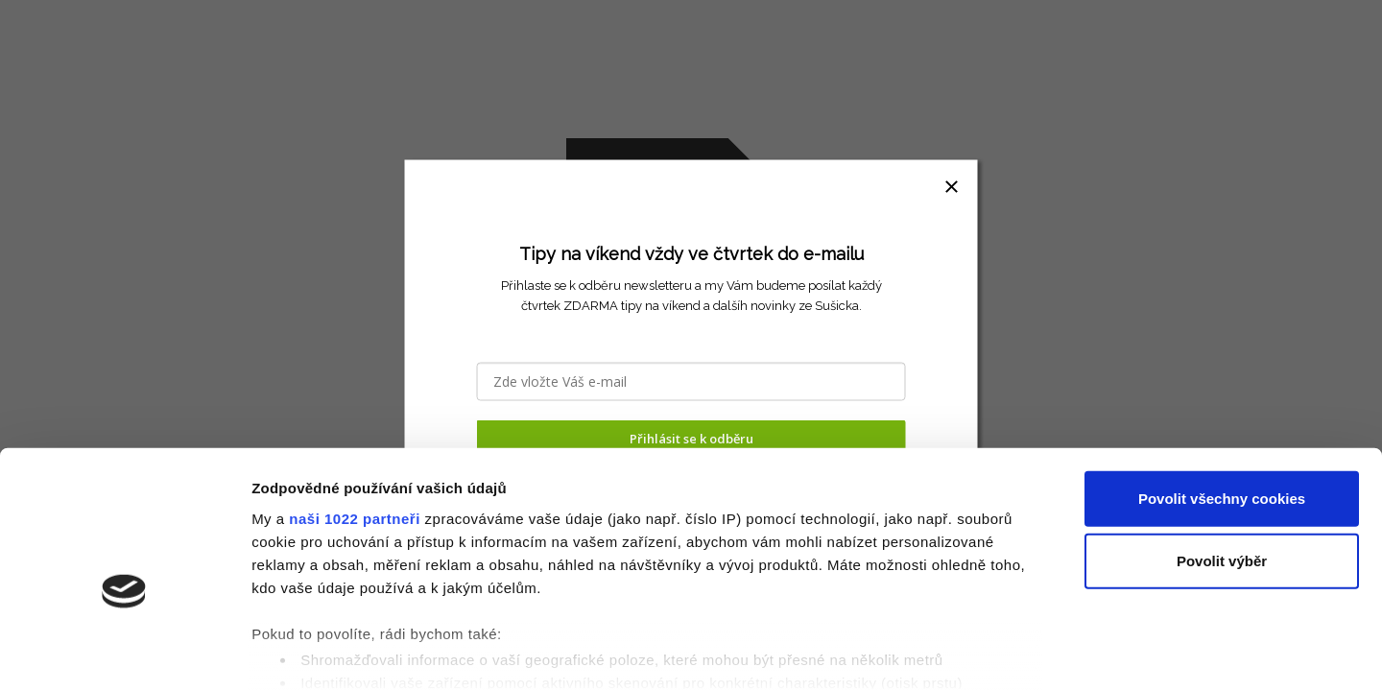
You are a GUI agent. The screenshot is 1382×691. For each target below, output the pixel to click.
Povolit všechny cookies (1221, 398)
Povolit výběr (1222, 460)
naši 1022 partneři (354, 417)
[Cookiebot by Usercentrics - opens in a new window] (124, 653)
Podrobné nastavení (1030, 653)
